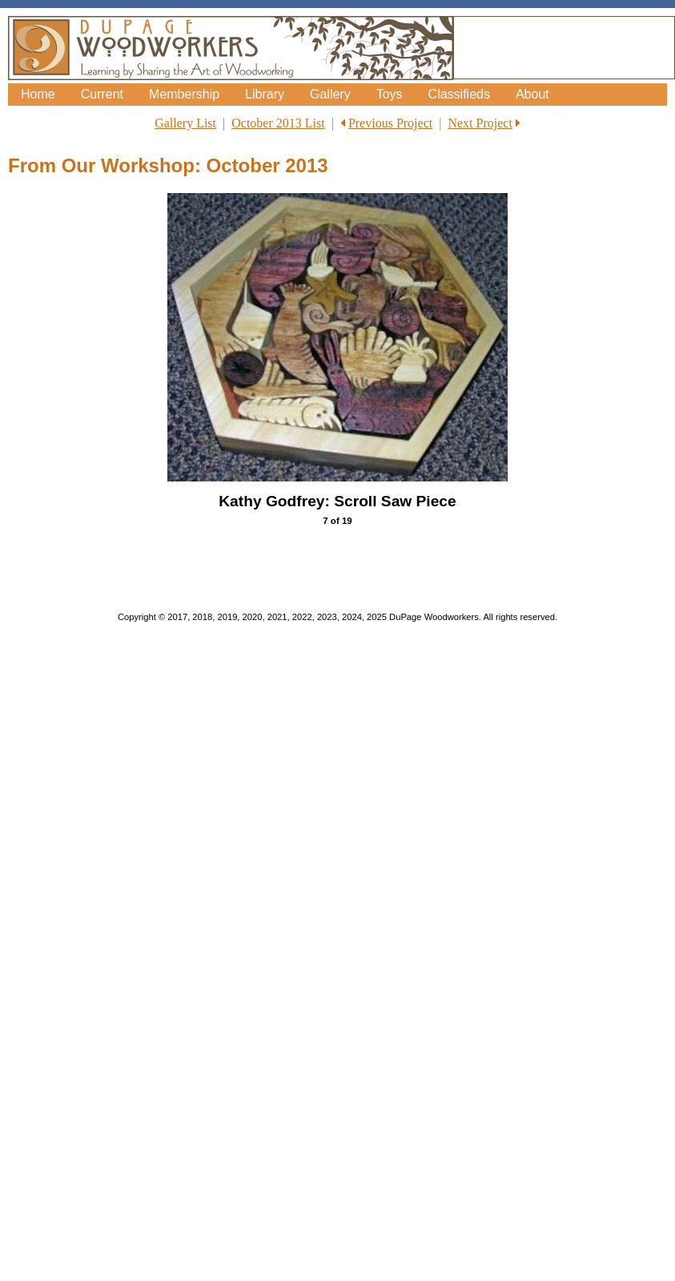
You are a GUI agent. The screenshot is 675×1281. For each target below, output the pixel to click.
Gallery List (185, 123)
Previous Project (390, 123)
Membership (184, 94)
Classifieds (459, 94)
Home (38, 94)
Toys (389, 94)
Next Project (480, 123)
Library (264, 94)
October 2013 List (277, 123)
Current (102, 94)
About (532, 94)
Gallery (330, 94)
